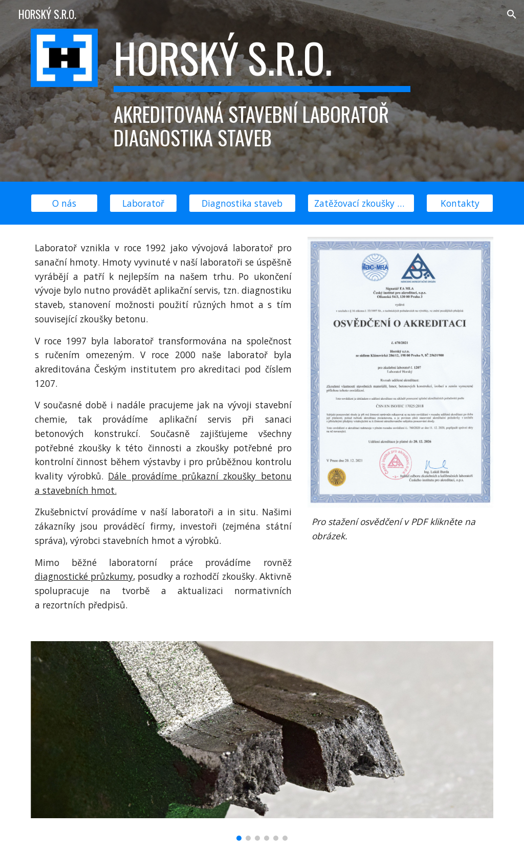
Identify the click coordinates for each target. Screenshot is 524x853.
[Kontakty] (460, 203)
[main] (262, 91)
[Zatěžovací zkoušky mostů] (361, 203)
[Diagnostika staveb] (242, 203)
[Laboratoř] (143, 203)
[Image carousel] (262, 741)
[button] (511, 14)
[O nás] (64, 203)
